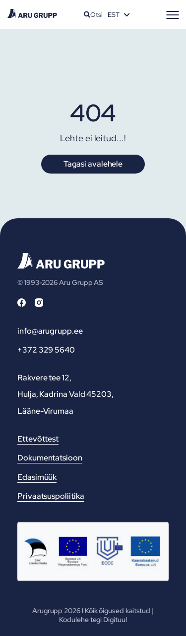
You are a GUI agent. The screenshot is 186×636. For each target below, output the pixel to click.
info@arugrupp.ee (50, 331)
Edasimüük (37, 477)
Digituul (114, 619)
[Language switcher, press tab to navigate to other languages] (118, 14)
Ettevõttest (38, 439)
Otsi (93, 14)
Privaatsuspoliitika (50, 496)
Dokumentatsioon (49, 458)
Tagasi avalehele (93, 164)
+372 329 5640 (46, 350)
